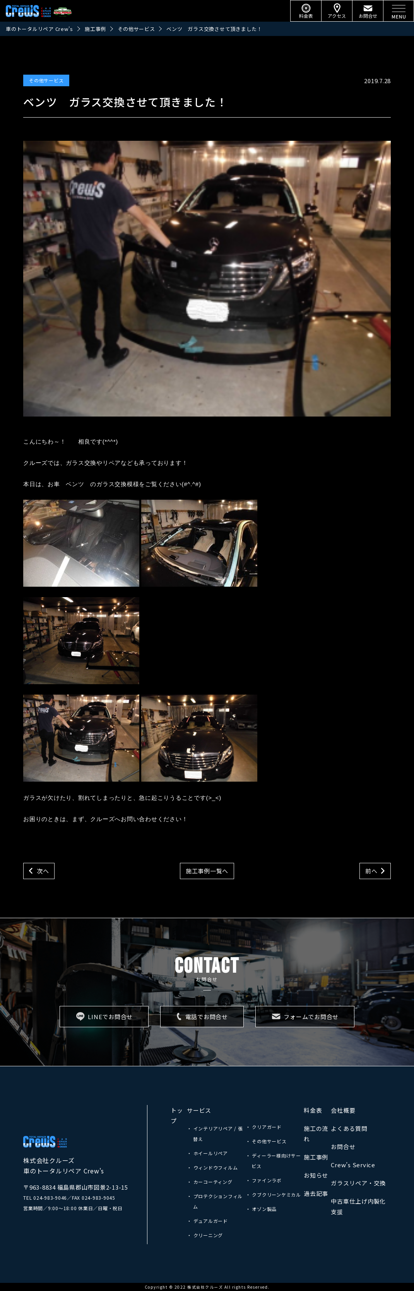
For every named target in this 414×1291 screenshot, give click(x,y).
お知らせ (316, 1175)
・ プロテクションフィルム (215, 1201)
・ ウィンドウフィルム (212, 1167)
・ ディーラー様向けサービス (273, 1160)
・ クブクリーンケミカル (273, 1194)
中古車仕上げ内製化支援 (358, 1206)
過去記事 (316, 1193)
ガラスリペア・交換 (358, 1183)
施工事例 (316, 1157)
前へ (371, 871)
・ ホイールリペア (207, 1153)
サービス (199, 1110)
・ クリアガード (264, 1127)
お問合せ (343, 1146)
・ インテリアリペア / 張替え (215, 1133)
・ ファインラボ (264, 1180)
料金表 (313, 1110)
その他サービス (46, 80)
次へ (43, 871)
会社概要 (343, 1110)
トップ (177, 1115)
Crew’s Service (353, 1165)
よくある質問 (349, 1128)
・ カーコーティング (210, 1181)
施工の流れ (316, 1133)
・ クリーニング (205, 1235)
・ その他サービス (266, 1141)
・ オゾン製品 (261, 1209)
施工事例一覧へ (207, 871)
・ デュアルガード (207, 1221)
